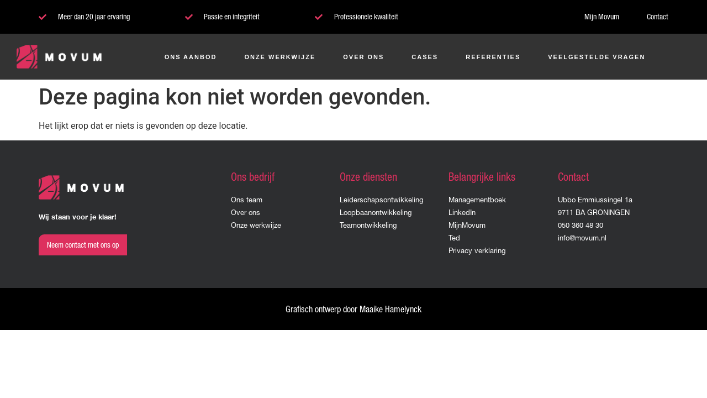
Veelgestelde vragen (596, 57)
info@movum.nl (582, 238)
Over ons (363, 57)
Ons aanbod (191, 57)
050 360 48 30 (580, 225)
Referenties (493, 57)
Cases (424, 57)
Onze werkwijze (279, 57)
